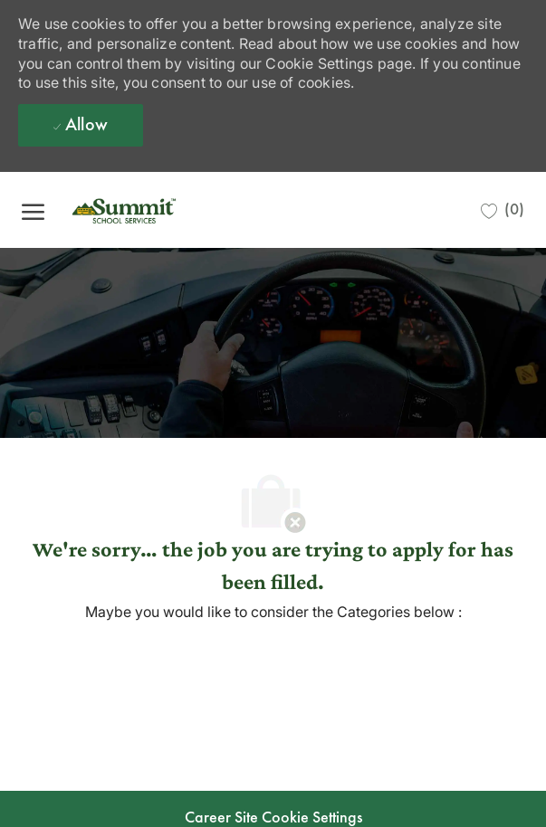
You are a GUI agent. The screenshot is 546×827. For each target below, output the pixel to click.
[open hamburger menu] (33, 209)
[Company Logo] (153, 210)
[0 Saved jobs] (502, 210)
